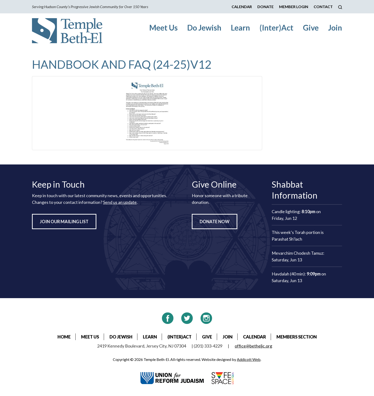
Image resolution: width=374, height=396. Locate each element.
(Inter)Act (276, 27)
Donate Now (214, 221)
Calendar (242, 6)
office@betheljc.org (253, 345)
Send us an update (120, 202)
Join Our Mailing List (64, 221)
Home (64, 336)
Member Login (293, 6)
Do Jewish (204, 27)
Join (335, 27)
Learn (240, 27)
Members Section (296, 336)
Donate (265, 6)
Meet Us (163, 27)
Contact (323, 6)
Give (311, 27)
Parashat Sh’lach (287, 239)
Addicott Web (248, 359)
